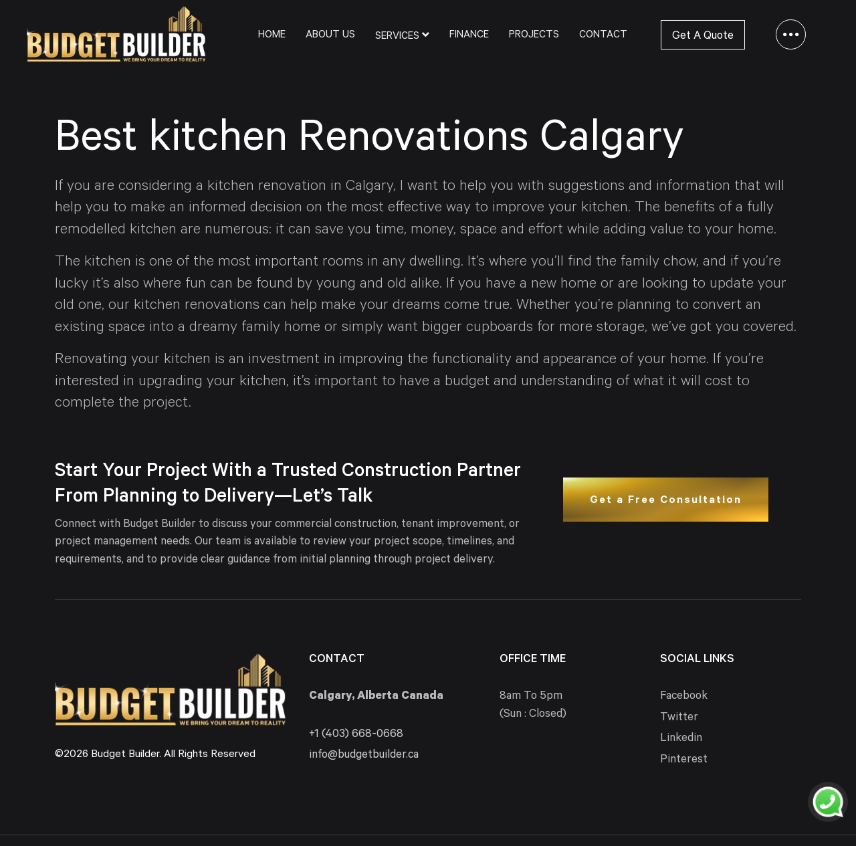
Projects (534, 35)
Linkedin (681, 739)
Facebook (684, 697)
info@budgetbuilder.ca (364, 756)
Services (402, 36)
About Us (330, 35)
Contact (603, 35)
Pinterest (684, 760)
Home (272, 35)
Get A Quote (703, 37)
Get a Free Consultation (666, 501)
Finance (469, 35)
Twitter (679, 718)
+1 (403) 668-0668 (356, 735)
